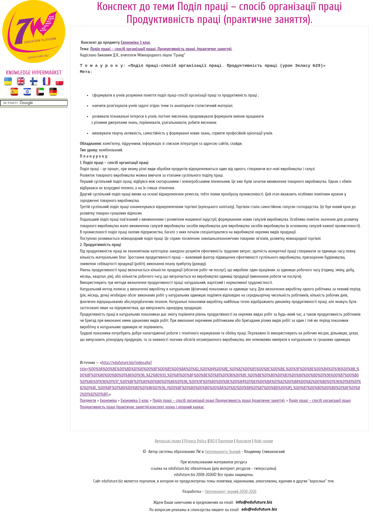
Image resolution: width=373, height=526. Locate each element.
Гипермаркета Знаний (223, 451)
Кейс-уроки (263, 441)
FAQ (211, 441)
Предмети (88, 400)
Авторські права (168, 441)
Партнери (225, 441)
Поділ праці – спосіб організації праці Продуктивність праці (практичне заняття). (219, 400)
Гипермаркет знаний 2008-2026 (230, 491)
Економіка (108, 400)
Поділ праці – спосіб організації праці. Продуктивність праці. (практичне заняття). (161, 49)
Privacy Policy (195, 441)
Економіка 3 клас (135, 42)
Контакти (243, 441)
